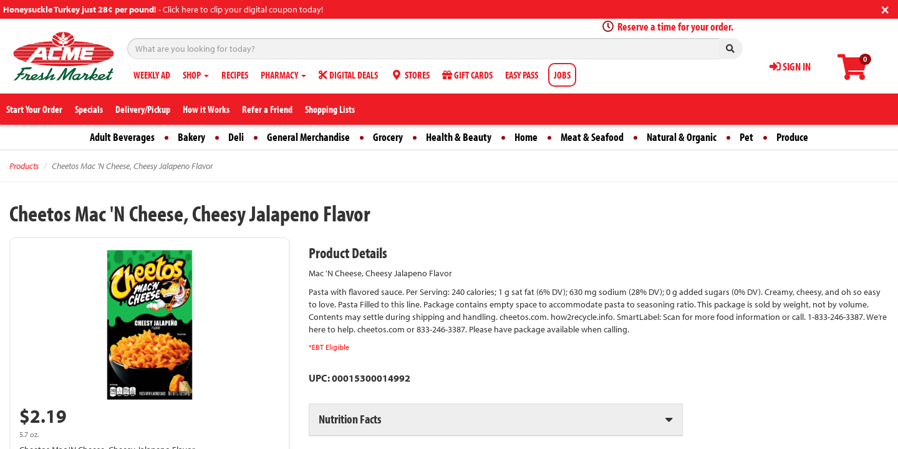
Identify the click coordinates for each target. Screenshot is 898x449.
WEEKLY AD (151, 75)
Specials (89, 109)
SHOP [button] (196, 75)
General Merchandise (308, 137)
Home (526, 137)
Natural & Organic (682, 137)
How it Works (206, 109)
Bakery (191, 137)
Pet (746, 137)
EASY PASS (521, 75)
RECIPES (234, 75)
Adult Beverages (122, 137)
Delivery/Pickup (142, 109)
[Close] (885, 8)
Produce (792, 137)
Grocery (388, 137)
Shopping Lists (330, 109)
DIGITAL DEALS (348, 75)
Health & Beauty (458, 137)
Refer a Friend (267, 109)
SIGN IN (790, 66)
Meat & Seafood (592, 137)
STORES (410, 75)
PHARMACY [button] (283, 75)
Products (24, 165)
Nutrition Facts (350, 419)
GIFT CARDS (467, 75)
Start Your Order (34, 109)
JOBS (562, 75)
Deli (236, 137)
